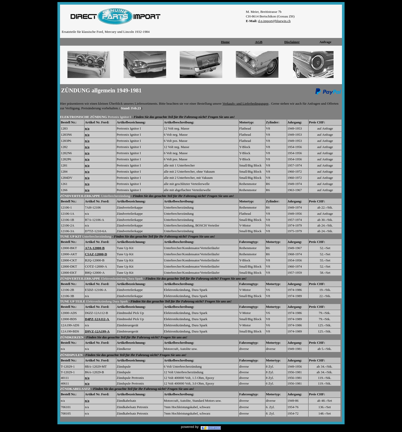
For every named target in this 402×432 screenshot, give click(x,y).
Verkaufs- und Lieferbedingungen (245, 103)
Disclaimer (292, 42)
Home (225, 42)
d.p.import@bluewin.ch (274, 21)
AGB (259, 42)
